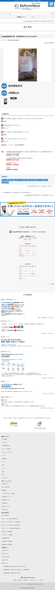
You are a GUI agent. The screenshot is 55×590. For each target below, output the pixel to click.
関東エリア (20, 580)
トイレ (3, 461)
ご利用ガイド (5, 550)
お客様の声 (4, 503)
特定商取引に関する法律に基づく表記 (35, 584)
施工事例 (4, 490)
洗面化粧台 (4, 458)
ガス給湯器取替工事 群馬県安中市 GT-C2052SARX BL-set (38, 195)
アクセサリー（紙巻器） (7, 534)
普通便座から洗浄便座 (7, 544)
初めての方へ (5, 553)
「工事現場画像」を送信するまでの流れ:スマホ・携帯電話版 (15, 569)
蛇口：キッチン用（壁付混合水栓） (10, 518)
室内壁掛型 (31, 180)
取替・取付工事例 (29, 21)
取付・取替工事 (5, 487)
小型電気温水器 (5, 445)
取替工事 (10, 180)
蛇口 (3, 474)
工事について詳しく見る (49, 348)
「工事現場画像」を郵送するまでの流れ (11, 573)
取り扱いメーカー (6, 506)
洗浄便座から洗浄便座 (7, 541)
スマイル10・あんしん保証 (8, 493)
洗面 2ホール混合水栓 (7, 531)
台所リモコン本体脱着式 (21, 180)
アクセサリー (5, 478)
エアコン (4, 468)
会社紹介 (15, 580)
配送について (5, 563)
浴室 (3, 471)
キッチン (4, 455)
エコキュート (5, 442)
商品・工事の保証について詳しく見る (46, 317)
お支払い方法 (5, 560)
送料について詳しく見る (49, 393)
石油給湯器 (5, 182)
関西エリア (26, 580)
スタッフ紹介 (40, 580)
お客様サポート (5, 483)
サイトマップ (15, 584)
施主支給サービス (6, 500)
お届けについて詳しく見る (48, 377)
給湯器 (17, 40)
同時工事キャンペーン (7, 496)
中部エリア (33, 580)
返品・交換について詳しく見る (47, 407)
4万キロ (4, 180)
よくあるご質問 (5, 556)
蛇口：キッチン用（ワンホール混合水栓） (11, 521)
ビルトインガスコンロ (7, 452)
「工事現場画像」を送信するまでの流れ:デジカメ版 (13, 566)
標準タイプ (39, 180)
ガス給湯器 (4, 439)
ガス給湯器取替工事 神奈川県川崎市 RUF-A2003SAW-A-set (17, 192)
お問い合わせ (5, 509)
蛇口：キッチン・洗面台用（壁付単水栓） (11, 528)
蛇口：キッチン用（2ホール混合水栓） (11, 525)
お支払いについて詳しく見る (48, 333)
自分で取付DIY (5, 515)
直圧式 (45, 180)
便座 (3, 465)
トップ (24, 21)
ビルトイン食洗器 (6, 449)
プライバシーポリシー (23, 584)
